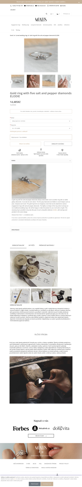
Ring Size (13, 125)
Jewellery (60, 25)
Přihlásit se (66, 14)
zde (15, 479)
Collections (67, 25)
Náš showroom (18, 463)
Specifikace (41, 230)
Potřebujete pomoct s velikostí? (18, 131)
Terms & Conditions (32, 467)
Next (70, 83)
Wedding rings (25, 25)
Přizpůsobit (34, 484)
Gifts (55, 25)
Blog (18, 30)
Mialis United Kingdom (48, 467)
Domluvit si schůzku (58, 144)
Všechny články (41, 436)
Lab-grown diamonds (36, 25)
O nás (12, 30)
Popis (41, 160)
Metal (12, 118)
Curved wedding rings (21, 35)
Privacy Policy (64, 463)
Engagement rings (15, 25)
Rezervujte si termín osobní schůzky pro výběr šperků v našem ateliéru (41, 2)
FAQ (40, 463)
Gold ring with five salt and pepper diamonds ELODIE (44, 35)
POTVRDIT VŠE (47, 484)
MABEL (55, 210)
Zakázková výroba (50, 463)
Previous (11, 83)
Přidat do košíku (24, 144)
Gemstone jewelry (47, 25)
